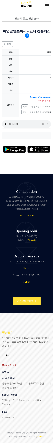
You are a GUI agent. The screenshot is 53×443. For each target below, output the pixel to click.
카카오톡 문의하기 (26, 301)
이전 (7, 44)
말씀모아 (7, 332)
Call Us (26, 282)
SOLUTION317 (9, 417)
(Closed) (31, 240)
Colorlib (40, 436)
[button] (47, 4)
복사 (25, 106)
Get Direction (27, 215)
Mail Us (26, 268)
